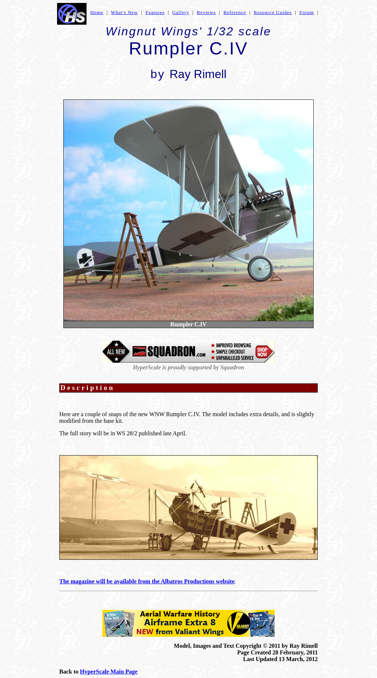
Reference (234, 12)
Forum (306, 12)
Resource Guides (273, 12)
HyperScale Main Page (108, 671)
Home (96, 12)
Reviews (206, 12)
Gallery (180, 12)
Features (155, 12)
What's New (124, 12)
